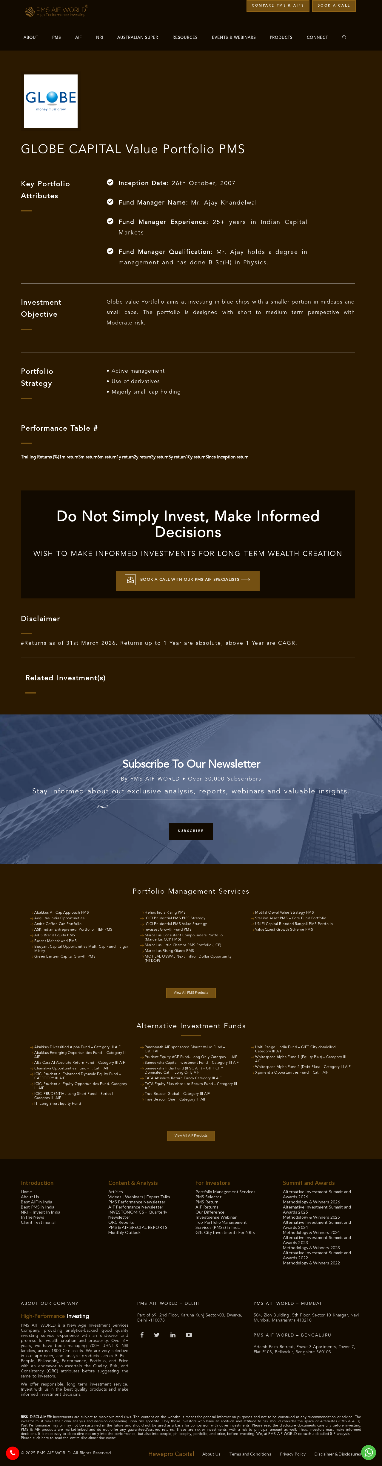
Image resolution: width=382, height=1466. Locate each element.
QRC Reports (121, 1220)
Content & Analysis (133, 1180)
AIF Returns (207, 1205)
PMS (56, 38)
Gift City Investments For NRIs (225, 1230)
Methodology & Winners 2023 (311, 1245)
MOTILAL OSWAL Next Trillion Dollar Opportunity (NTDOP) (188, 957)
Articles (115, 1189)
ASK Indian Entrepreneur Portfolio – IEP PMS (73, 928)
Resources (185, 38)
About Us (30, 1194)
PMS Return (206, 1200)
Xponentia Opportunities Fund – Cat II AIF (292, 1071)
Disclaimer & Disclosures (338, 1452)
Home (26, 1189)
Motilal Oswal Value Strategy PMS (284, 911)
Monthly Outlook (124, 1230)
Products (281, 38)
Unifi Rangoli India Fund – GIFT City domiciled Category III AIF (295, 1048)
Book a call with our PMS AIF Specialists (188, 579)
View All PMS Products (191, 991)
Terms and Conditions (250, 1452)
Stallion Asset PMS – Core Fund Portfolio (290, 916)
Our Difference (209, 1210)
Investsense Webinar (216, 1215)
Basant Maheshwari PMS (55, 939)
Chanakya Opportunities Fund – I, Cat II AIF (72, 1067)
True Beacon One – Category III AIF (175, 1098)
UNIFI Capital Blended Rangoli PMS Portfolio (294, 922)
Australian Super (137, 38)
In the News (32, 1215)
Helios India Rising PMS (165, 911)
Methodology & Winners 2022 (311, 1261)
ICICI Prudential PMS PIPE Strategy (175, 916)
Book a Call (334, 5)
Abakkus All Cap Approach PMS (61, 911)
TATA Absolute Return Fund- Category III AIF (183, 1076)
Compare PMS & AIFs (278, 5)
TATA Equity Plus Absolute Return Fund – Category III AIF (191, 1084)
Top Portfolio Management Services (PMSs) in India (221, 1223)
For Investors (212, 1180)
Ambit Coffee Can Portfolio (57, 922)
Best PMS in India (37, 1205)
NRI (99, 38)
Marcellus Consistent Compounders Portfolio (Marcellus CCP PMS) (184, 936)
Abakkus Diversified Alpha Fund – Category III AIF (77, 1045)
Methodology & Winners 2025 (311, 1215)
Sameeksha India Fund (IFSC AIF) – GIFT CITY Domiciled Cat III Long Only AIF (184, 1069)
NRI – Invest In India (40, 1210)
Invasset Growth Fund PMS (168, 928)
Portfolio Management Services (225, 1189)
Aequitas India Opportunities (59, 916)
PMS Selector (208, 1194)
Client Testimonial (38, 1220)
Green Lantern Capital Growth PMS (65, 955)
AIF (78, 38)
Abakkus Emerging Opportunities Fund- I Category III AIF (80, 1053)
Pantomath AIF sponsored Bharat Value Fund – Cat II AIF (185, 1048)
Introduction (37, 1180)
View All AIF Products (191, 1134)
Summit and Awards (309, 1180)
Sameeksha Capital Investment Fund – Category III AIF (192, 1061)
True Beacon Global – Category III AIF (177, 1092)
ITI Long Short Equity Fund (57, 1102)
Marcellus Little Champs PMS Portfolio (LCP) (183, 943)
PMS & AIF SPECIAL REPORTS (138, 1225)
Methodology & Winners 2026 (311, 1200)
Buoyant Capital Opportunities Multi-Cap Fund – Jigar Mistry (81, 947)
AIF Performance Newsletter (136, 1205)
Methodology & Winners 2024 (311, 1230)
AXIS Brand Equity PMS (54, 933)
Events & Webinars (234, 38)
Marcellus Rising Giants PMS (169, 949)
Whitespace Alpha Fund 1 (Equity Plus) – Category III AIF (300, 1057)
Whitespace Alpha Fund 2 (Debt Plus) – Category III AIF (303, 1065)
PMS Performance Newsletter (137, 1200)
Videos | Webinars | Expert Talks (139, 1194)
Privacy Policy (293, 1452)
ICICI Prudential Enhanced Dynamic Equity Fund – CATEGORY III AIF (77, 1074)
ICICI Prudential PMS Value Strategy (176, 922)
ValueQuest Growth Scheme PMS (284, 928)
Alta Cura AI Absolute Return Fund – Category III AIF (79, 1061)
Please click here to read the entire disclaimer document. (68, 1436)
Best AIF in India (36, 1200)
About (31, 38)
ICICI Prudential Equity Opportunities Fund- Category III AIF (80, 1084)
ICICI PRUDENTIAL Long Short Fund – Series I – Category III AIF (75, 1094)
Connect (317, 38)
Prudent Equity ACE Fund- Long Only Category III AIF (191, 1055)
